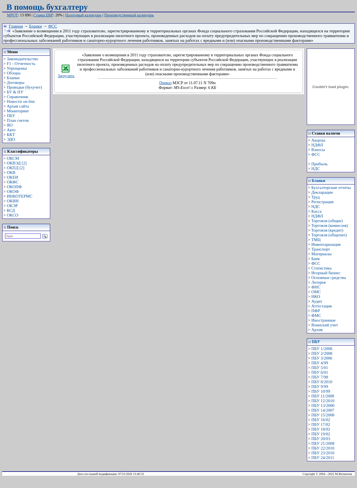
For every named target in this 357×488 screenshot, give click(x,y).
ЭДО (11, 139)
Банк (315, 258)
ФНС (315, 287)
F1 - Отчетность (21, 63)
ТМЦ (315, 239)
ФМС (316, 315)
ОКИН (13, 201)
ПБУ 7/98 (319, 377)
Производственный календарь (129, 15)
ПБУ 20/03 (320, 438)
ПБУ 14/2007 (322, 410)
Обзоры (13, 73)
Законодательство (22, 59)
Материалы (321, 254)
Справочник (17, 96)
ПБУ (11, 115)
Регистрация (322, 202)
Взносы (318, 149)
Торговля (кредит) (327, 230)
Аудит (316, 301)
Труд (315, 197)
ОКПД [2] (15, 168)
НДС (315, 168)
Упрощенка (17, 68)
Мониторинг (18, 111)
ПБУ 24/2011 (322, 457)
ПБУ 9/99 (319, 386)
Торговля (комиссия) (329, 225)
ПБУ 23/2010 (322, 453)
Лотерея (318, 282)
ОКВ (11, 172)
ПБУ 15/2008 (322, 415)
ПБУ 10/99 (320, 391)
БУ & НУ (15, 92)
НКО (315, 296)
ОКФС (12, 182)
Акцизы (318, 140)
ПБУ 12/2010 (322, 401)
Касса (316, 211)
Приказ (165, 83)
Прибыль (319, 164)
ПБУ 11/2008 (322, 396)
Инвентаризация (326, 244)
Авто (11, 130)
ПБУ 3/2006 (321, 358)
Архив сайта (18, 106)
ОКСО (12, 215)
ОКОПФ (14, 186)
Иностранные (323, 320)
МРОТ (12, 15)
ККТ (11, 134)
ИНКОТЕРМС (19, 196)
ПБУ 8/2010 (321, 382)
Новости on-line (21, 101)
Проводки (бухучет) (24, 87)
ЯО (10, 125)
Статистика (321, 268)
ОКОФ (13, 191)
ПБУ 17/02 (320, 424)
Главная (16, 26)
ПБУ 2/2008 (321, 353)
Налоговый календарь (83, 15)
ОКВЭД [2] (16, 163)
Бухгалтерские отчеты (331, 187)
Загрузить (66, 74)
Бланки (35, 26)
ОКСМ (13, 158)
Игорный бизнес (326, 273)
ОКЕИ (12, 177)
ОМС (316, 292)
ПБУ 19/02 (320, 434)
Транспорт (320, 249)
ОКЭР (12, 205)
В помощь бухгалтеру (47, 6)
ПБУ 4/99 (319, 363)
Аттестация (321, 306)
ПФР (315, 311)
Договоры (15, 82)
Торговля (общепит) (329, 235)
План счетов (17, 120)
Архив (317, 329)
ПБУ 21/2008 (322, 443)
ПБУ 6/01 (319, 372)
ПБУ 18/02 (320, 429)
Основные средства (328, 277)
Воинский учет (324, 325)
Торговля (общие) (327, 220)
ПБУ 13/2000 (322, 405)
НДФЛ (317, 145)
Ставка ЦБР (43, 15)
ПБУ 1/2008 (321, 348)
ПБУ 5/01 (319, 367)
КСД (11, 210)
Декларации (322, 192)
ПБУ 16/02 (320, 419)
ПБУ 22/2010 (322, 448)
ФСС (52, 26)
